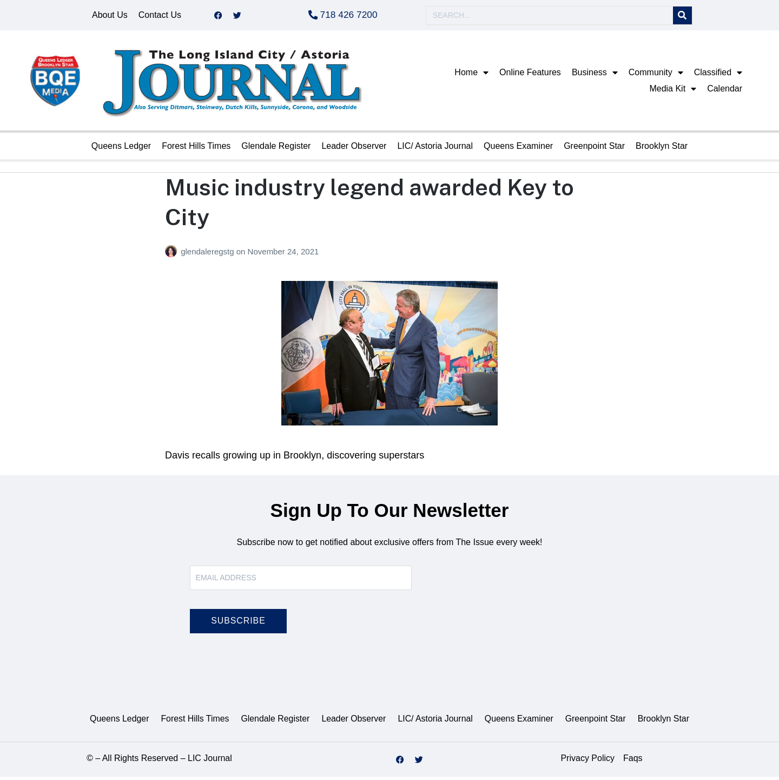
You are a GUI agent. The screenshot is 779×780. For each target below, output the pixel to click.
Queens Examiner (518, 149)
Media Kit (672, 92)
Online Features (530, 75)
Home (471, 76)
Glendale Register (276, 149)
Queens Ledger (121, 149)
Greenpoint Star (594, 149)
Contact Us (159, 16)
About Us (110, 16)
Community (656, 76)
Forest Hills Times (196, 149)
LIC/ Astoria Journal (435, 149)
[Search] (682, 17)
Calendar (724, 91)
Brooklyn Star (662, 149)
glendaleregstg (208, 254)
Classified (718, 76)
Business (595, 76)
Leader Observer (353, 149)
